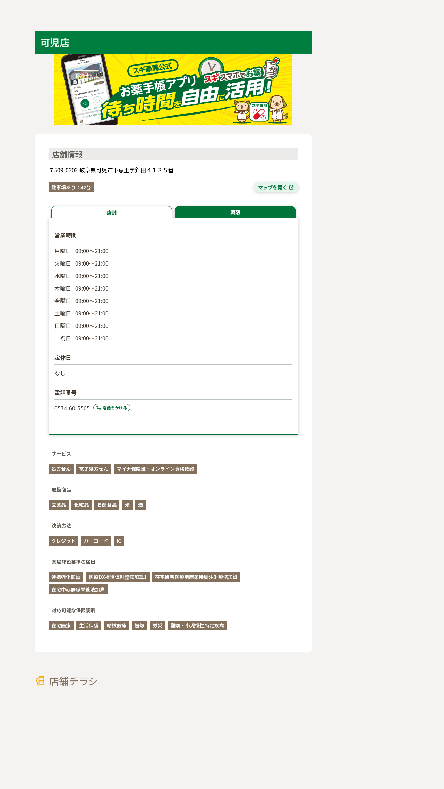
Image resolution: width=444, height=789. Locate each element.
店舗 (112, 212)
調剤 (235, 212)
